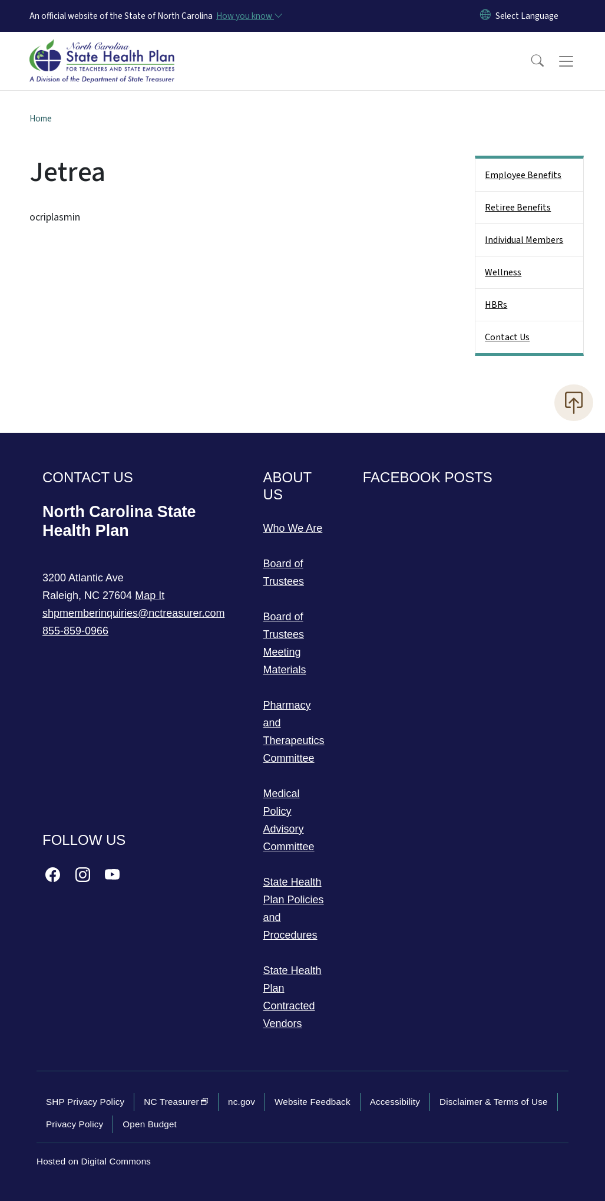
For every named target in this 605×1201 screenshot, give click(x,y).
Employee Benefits (523, 175)
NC (176, 1102)
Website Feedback (313, 1102)
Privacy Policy (74, 1124)
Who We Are (293, 528)
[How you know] (248, 16)
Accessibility (395, 1102)
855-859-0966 (75, 631)
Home (40, 118)
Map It (149, 595)
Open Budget (150, 1124)
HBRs (496, 304)
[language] (526, 16)
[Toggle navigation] (577, 61)
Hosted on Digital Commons (94, 1161)
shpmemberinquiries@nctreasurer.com (133, 613)
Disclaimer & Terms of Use (493, 1102)
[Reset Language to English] (485, 16)
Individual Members (524, 239)
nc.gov (241, 1102)
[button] (529, 61)
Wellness (503, 272)
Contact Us (507, 337)
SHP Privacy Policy (85, 1102)
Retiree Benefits (518, 207)
